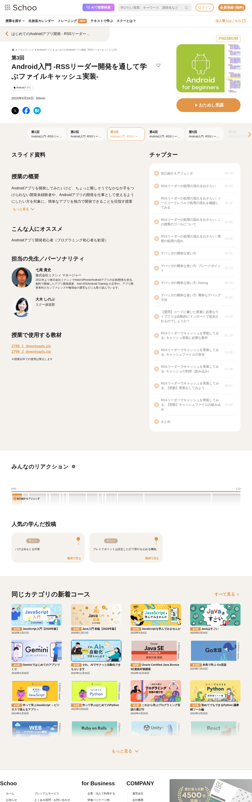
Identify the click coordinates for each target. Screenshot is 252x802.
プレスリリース (142, 770)
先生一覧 (11, 776)
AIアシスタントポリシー (49, 783)
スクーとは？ (126, 21)
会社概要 (137, 756)
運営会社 (137, 750)
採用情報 (137, 763)
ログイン (205, 7)
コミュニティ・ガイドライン (52, 770)
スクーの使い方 (15, 770)
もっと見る (24, 209)
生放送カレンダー (41, 21)
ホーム (10, 750)
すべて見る (227, 594)
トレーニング (72, 21)
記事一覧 (11, 783)
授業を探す (15, 21)
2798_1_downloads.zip (31, 346)
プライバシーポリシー (48, 776)
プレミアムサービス (46, 750)
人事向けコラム (97, 763)
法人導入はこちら (231, 21)
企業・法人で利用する (101, 750)
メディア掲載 (140, 776)
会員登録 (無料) (232, 7)
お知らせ (11, 756)
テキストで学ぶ (101, 21)
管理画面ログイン (99, 770)
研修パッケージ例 (99, 756)
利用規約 (39, 763)
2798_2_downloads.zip (31, 352)
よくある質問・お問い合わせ (52, 756)
